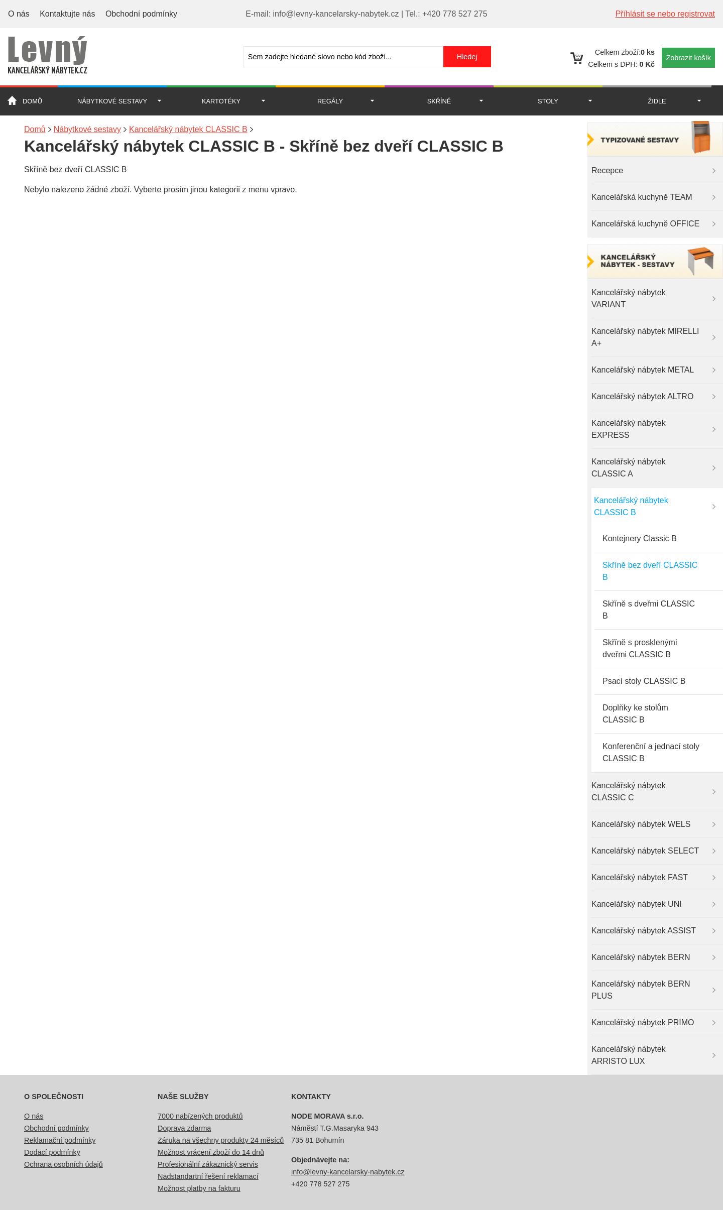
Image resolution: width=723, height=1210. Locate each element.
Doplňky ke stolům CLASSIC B (635, 713)
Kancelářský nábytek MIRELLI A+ (645, 337)
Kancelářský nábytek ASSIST (643, 930)
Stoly (548, 101)
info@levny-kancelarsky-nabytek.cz (348, 1172)
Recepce (607, 170)
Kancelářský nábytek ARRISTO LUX (628, 1055)
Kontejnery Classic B (639, 538)
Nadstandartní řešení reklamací (208, 1176)
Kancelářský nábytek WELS (640, 824)
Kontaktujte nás (67, 14)
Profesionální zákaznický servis (208, 1164)
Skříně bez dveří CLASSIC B (649, 571)
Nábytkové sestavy (112, 101)
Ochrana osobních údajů (63, 1164)
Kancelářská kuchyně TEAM (641, 197)
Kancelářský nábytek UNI (636, 904)
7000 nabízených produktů (200, 1116)
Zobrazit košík (688, 58)
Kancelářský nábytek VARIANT (628, 298)
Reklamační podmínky (59, 1140)
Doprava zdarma (184, 1128)
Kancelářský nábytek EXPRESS (628, 429)
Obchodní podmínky (141, 14)
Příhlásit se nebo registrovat (665, 14)
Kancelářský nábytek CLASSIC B (631, 506)
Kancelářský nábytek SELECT (645, 850)
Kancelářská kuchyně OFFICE (645, 223)
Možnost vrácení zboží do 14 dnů (211, 1152)
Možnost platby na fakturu (199, 1188)
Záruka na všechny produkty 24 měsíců (221, 1140)
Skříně (439, 101)
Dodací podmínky (52, 1152)
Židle (657, 101)
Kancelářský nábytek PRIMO (642, 1022)
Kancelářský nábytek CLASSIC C (628, 791)
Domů (32, 101)
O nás (19, 14)
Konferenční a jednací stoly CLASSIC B (650, 752)
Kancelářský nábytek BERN (640, 957)
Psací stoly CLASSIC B (643, 681)
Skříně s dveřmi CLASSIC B (648, 609)
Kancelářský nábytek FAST (639, 877)
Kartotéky (221, 101)
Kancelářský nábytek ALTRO (642, 396)
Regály (330, 101)
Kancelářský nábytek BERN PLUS (640, 990)
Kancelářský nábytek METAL (642, 370)
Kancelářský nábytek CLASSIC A (628, 467)
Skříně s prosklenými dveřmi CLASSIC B (639, 648)
